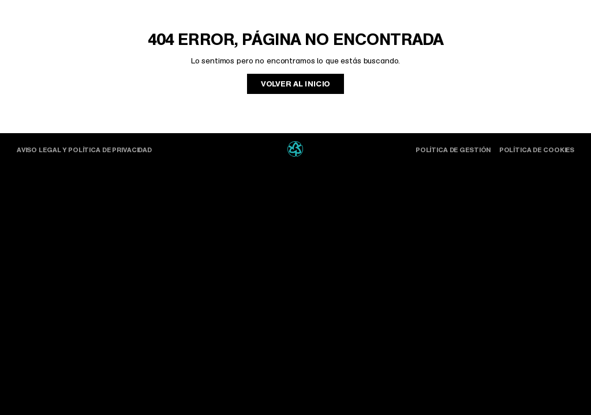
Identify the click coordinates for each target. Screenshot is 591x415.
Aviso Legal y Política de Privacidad (84, 150)
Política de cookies (536, 150)
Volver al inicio (295, 83)
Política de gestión (453, 150)
